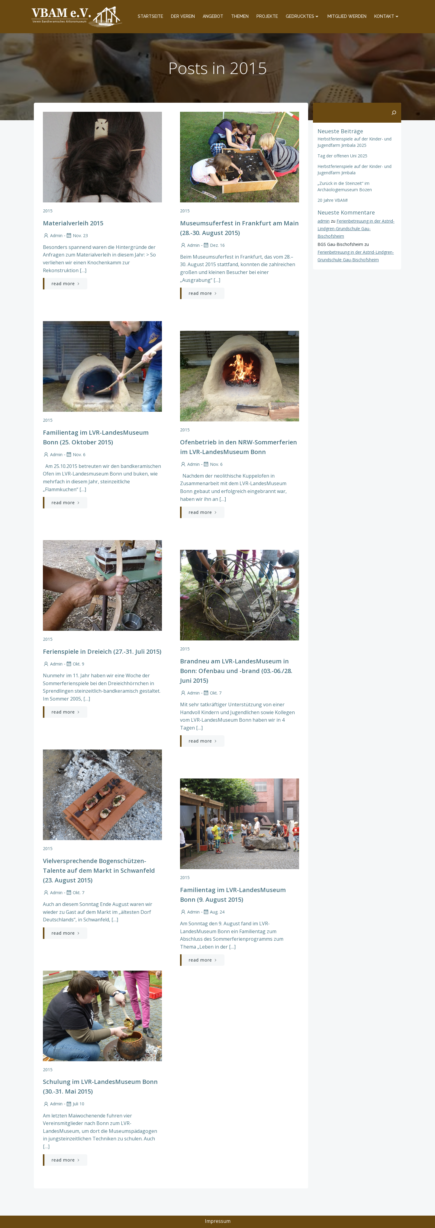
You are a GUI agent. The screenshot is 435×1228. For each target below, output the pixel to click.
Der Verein (183, 16)
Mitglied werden (346, 16)
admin (53, 235)
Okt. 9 (75, 664)
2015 (48, 211)
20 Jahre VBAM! (332, 200)
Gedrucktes (303, 16)
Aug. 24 (213, 912)
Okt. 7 (212, 693)
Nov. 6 (75, 454)
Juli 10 (75, 1104)
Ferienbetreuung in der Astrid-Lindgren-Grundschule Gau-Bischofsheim (356, 228)
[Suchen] (394, 113)
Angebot (213, 16)
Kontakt (387, 16)
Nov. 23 (77, 235)
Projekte (267, 16)
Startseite (150, 16)
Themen (240, 16)
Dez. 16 (214, 245)
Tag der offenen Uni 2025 (342, 156)
